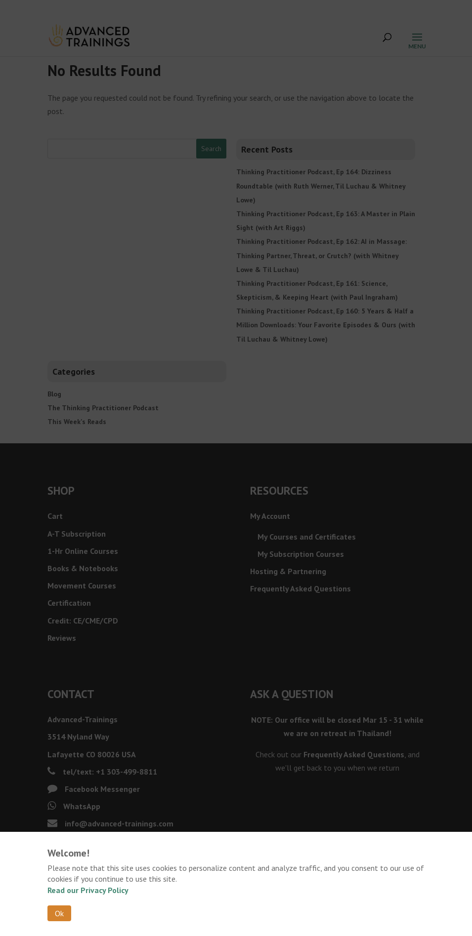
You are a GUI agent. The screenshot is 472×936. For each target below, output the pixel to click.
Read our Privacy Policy (88, 890)
